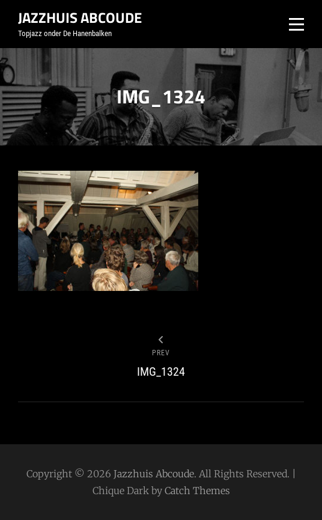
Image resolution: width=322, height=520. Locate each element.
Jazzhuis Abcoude (80, 17)
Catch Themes (197, 491)
